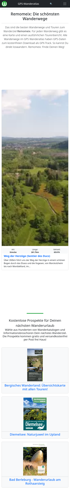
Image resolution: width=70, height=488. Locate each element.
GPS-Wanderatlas (28, 3)
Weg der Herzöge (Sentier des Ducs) (27, 256)
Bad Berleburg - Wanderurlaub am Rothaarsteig (35, 481)
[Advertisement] (35, 69)
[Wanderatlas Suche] (51, 3)
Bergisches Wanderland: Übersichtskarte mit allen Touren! (34, 387)
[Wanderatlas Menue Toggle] (64, 3)
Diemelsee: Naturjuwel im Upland (35, 434)
